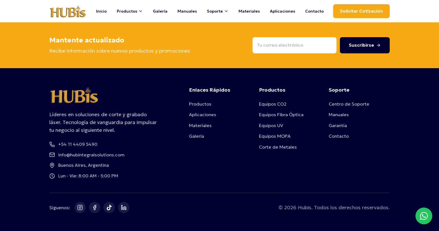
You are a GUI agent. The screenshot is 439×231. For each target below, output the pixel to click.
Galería (160, 11)
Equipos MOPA (275, 136)
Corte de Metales (278, 147)
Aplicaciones (282, 11)
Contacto (314, 11)
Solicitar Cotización (361, 11)
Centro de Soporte (349, 104)
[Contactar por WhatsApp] (423, 216)
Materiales (249, 11)
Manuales (187, 11)
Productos (200, 104)
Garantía (338, 125)
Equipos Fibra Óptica (281, 114)
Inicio (101, 11)
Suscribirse (365, 45)
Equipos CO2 (272, 104)
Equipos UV (271, 125)
